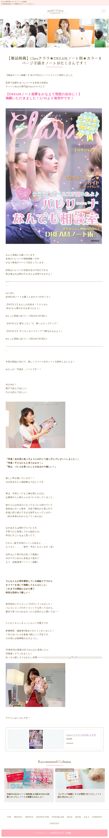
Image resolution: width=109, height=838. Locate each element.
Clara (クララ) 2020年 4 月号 (81, 735)
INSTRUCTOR (42, 817)
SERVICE (29, 817)
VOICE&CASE (58, 817)
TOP (9, 817)
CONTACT (54, 823)
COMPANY (97, 817)
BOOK (78, 817)
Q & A (86, 817)
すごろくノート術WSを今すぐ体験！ (54, 833)
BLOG (69, 817)
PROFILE (18, 817)
